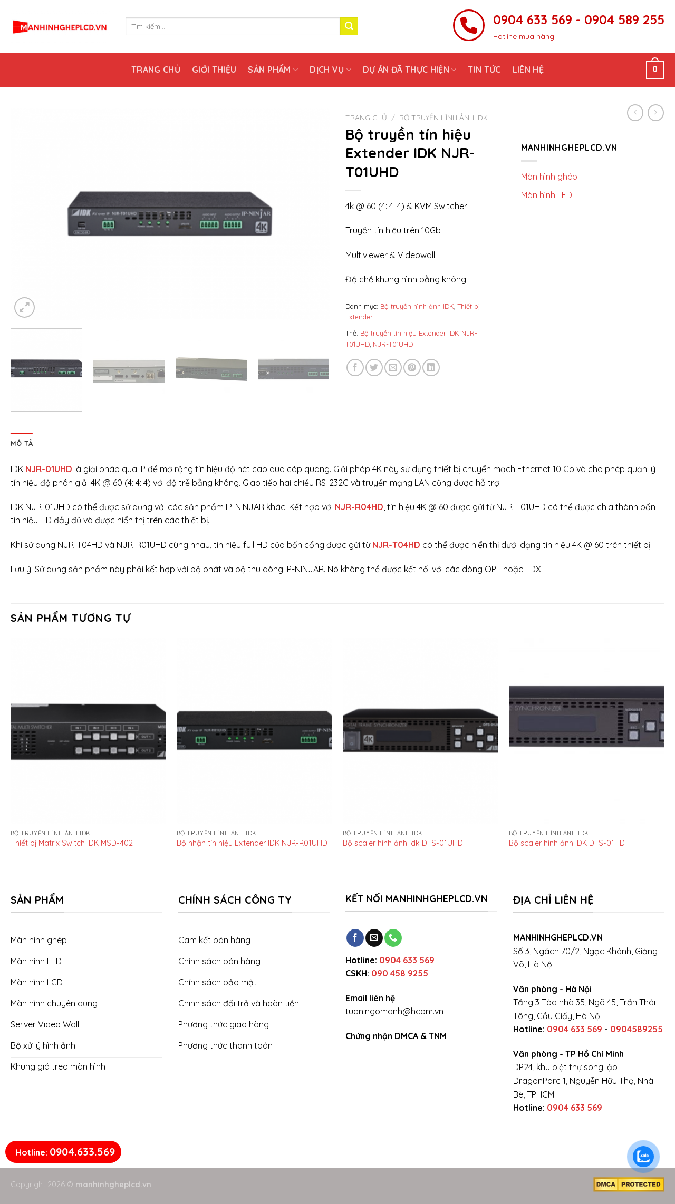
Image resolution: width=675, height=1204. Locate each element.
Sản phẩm (273, 69)
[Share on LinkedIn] (431, 367)
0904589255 (636, 1029)
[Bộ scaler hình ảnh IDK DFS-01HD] (586, 731)
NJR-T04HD (396, 545)
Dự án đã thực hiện (409, 69)
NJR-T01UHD (393, 344)
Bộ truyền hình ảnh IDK (443, 117)
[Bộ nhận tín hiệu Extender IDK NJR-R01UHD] (254, 731)
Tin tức (484, 69)
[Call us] (393, 938)
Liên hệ (528, 69)
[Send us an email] (374, 938)
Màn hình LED (546, 195)
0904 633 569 (407, 960)
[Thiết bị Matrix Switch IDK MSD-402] (88, 731)
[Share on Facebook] (355, 367)
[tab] (22, 443)
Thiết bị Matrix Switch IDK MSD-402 (72, 843)
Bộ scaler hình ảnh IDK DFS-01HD (567, 843)
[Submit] (349, 26)
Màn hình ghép (549, 176)
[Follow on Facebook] (355, 938)
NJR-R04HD (359, 507)
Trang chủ (155, 69)
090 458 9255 (399, 973)
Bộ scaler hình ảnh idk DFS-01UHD (403, 843)
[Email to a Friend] (393, 367)
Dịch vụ (330, 69)
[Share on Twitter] (374, 367)
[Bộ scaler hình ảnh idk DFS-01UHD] (420, 731)
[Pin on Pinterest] (412, 367)
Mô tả (22, 443)
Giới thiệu (214, 69)
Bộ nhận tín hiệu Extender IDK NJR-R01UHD (252, 843)
